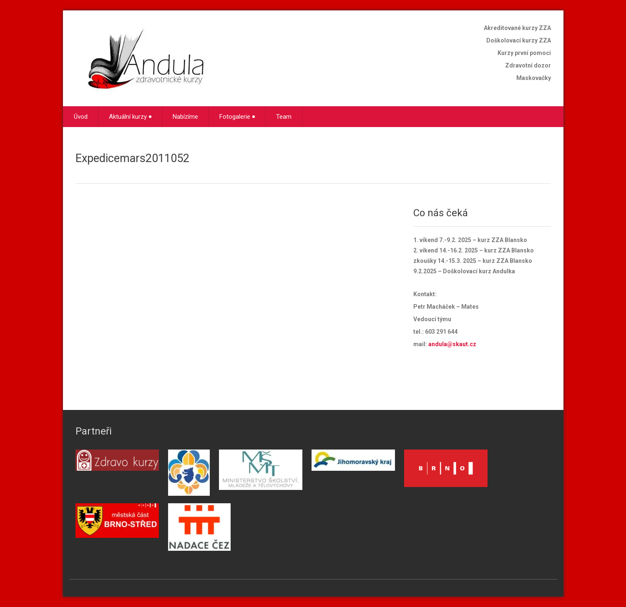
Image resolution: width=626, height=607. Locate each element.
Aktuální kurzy (130, 116)
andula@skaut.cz (452, 344)
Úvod (81, 116)
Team (284, 116)
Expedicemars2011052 (132, 158)
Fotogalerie (237, 116)
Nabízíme (185, 116)
